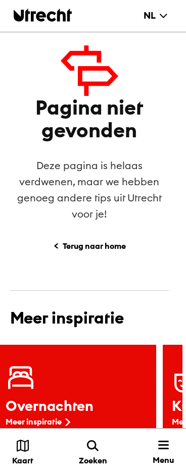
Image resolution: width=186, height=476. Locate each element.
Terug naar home (94, 246)
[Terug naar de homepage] (43, 15)
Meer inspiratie (39, 421)
